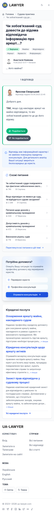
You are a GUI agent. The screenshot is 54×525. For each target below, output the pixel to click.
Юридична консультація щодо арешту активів (25, 349)
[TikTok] (32, 509)
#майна (25, 49)
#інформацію (35, 53)
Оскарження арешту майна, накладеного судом (24, 318)
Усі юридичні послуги (18, 413)
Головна (8, 14)
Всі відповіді (36, 445)
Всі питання (36, 440)
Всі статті (34, 449)
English (6, 474)
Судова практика (24, 14)
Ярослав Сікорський (27, 91)
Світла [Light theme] (8, 489)
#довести (22, 53)
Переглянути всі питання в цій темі (25, 247)
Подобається (17, 131)
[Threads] (28, 509)
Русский (7, 479)
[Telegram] (8, 509)
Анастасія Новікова (23, 60)
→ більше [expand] (44, 342)
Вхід (4, 440)
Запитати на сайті (12, 454)
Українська (8, 469)
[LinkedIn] (20, 509)
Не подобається (18, 138)
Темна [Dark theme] (22, 489)
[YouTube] (3, 509)
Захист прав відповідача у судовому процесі (23, 380)
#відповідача (38, 49)
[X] (24, 509)
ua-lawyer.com (24, 504)
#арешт (10, 53)
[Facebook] (12, 509)
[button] (42, 5)
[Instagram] (16, 509)
